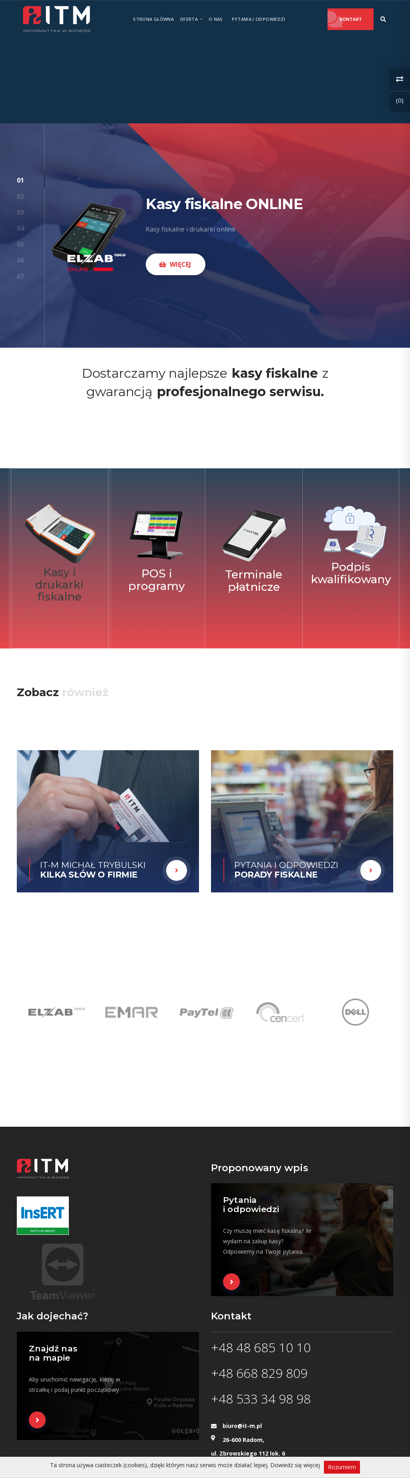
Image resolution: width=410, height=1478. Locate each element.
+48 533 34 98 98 (261, 1398)
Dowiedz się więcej (295, 1465)
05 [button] (20, 244)
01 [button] (20, 180)
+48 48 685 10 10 (261, 1347)
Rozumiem (342, 1467)
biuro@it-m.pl (242, 1426)
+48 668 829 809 (259, 1372)
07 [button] (20, 276)
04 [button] (20, 228)
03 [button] (20, 212)
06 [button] (20, 260)
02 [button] (20, 196)
